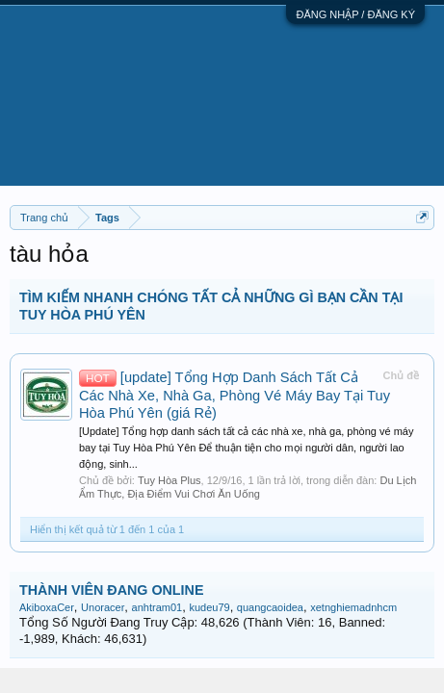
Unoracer (102, 607)
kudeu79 (209, 607)
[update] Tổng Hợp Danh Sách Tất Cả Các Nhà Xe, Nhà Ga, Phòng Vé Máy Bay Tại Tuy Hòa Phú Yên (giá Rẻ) (234, 395)
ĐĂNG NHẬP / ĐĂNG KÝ (355, 14)
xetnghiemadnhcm (353, 607)
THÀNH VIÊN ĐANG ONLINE (111, 590)
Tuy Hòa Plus (169, 480)
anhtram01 (157, 607)
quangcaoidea (270, 607)
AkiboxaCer (46, 607)
